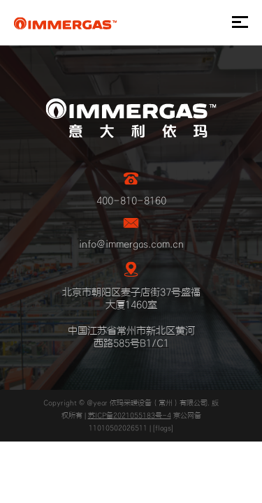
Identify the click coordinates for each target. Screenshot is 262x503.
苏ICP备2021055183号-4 (129, 415)
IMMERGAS (65, 23)
